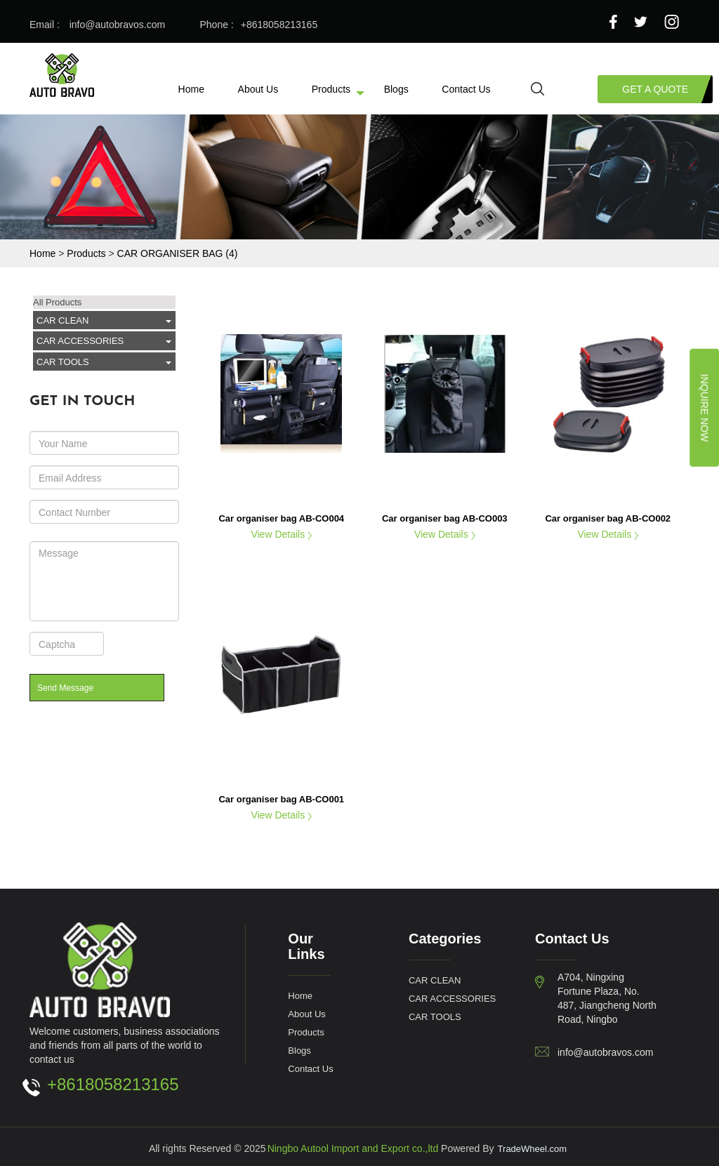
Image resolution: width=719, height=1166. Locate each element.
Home (191, 88)
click (165, 321)
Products (331, 88)
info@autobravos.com (117, 24)
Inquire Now (704, 408)
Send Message (65, 688)
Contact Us (466, 88)
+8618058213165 (279, 24)
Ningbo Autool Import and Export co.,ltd (353, 1148)
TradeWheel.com (532, 1148)
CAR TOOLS (63, 361)
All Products (57, 302)
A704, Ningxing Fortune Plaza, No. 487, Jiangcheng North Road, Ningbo (607, 998)
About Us (258, 88)
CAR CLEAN (62, 320)
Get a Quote (655, 88)
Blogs (396, 88)
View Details (281, 534)
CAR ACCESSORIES (80, 340)
